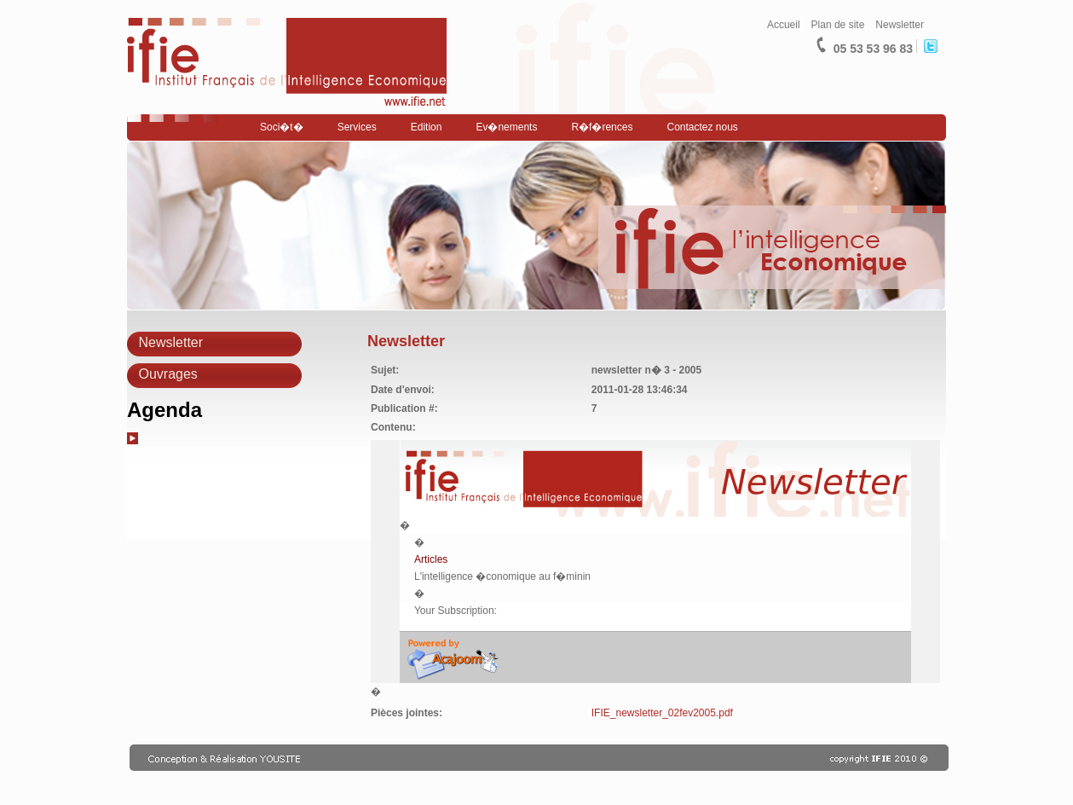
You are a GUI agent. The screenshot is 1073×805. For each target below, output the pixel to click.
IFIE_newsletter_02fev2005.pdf (662, 713)
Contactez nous (701, 127)
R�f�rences (601, 127)
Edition (426, 127)
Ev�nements (506, 127)
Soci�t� (281, 127)
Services (357, 127)
